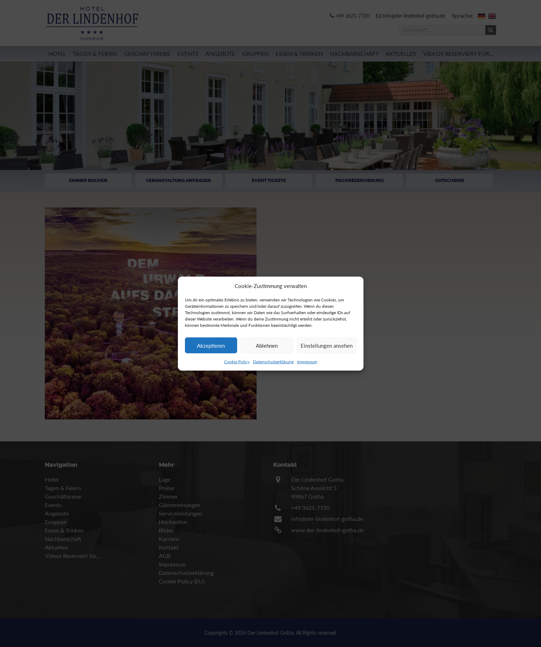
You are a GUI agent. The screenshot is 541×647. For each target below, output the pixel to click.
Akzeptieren (211, 345)
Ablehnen (267, 345)
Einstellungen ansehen (327, 345)
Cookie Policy (237, 361)
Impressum (307, 361)
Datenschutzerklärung (273, 361)
